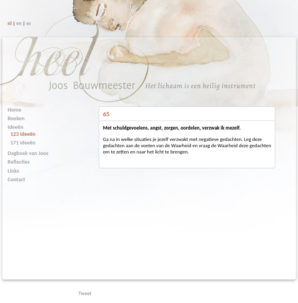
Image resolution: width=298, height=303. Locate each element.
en (19, 23)
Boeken (16, 118)
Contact (16, 179)
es (28, 23)
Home (15, 109)
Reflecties (19, 162)
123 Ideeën (23, 134)
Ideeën (16, 127)
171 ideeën (23, 142)
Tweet (84, 293)
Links (13, 171)
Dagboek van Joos (28, 153)
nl (10, 23)
